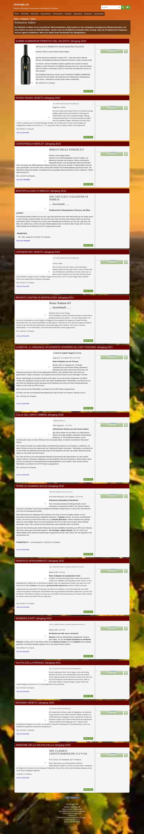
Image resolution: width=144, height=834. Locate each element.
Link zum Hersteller (22, 132)
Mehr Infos (88, 91)
